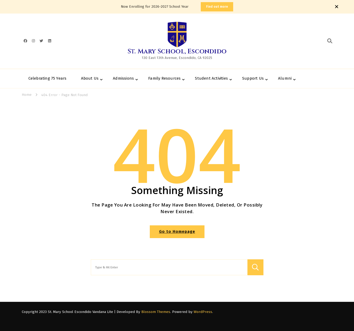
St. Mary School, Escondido (177, 51)
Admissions (123, 78)
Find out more (217, 6)
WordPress (203, 312)
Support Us (253, 78)
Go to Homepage (177, 231)
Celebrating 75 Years (47, 78)
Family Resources (164, 78)
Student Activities (211, 78)
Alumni (285, 78)
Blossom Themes (155, 312)
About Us (90, 78)
